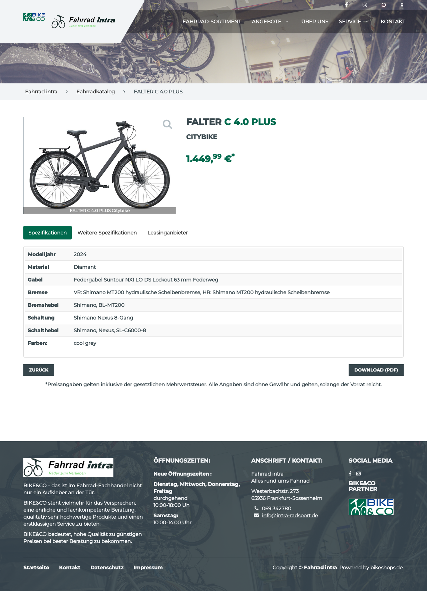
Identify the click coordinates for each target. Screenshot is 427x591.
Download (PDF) (376, 370)
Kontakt (393, 21)
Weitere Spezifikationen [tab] (107, 232)
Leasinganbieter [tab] (167, 232)
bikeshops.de (386, 567)
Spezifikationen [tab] (47, 232)
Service (350, 21)
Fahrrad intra (41, 91)
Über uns (314, 21)
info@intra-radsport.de (290, 515)
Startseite (36, 567)
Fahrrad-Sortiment (211, 21)
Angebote (266, 21)
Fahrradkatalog (95, 91)
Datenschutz (106, 567)
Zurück (38, 370)
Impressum (148, 567)
